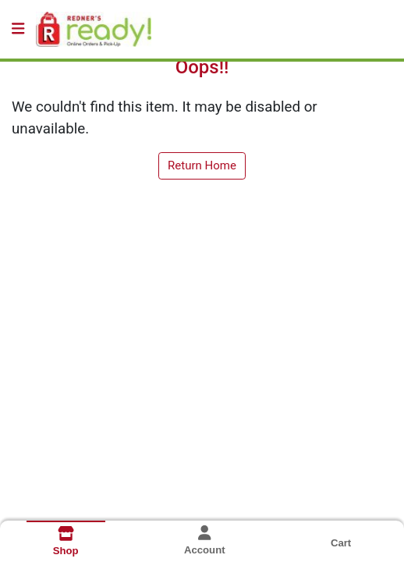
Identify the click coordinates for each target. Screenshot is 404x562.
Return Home (202, 165)
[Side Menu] (18, 29)
